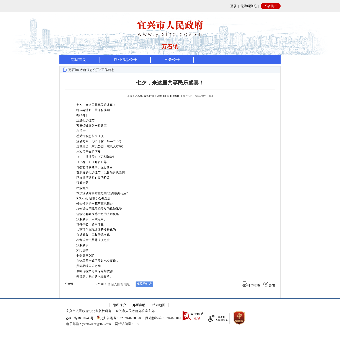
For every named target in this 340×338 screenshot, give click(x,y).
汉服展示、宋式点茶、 (88, 219)
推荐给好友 (144, 284)
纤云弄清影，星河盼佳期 (90, 110)
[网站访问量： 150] (127, 324)
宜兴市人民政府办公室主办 (135, 311)
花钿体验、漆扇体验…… (90, 224)
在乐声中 (79, 131)
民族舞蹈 (79, 188)
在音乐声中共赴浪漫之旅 (90, 240)
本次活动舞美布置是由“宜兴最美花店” (99, 193)
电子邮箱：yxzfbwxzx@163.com (88, 324)
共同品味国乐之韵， (87, 266)
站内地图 (158, 305)
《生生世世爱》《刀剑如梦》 (93, 156)
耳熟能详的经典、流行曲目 (91, 167)
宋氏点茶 (79, 250)
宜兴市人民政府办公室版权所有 (88, 311)
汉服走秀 (79, 182)
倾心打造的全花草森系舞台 (91, 203)
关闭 (269, 285)
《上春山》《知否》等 (88, 162)
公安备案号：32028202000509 (119, 318)
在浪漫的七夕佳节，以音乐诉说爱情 (97, 172)
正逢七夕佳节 (82, 120)
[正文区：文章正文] (170, 185)
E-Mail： (101, 284)
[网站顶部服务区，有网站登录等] (170, 6)
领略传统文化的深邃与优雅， (93, 271)
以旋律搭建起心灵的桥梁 (90, 177)
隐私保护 (119, 305)
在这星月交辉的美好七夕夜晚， (94, 260)
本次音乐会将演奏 (85, 151)
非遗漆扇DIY (82, 255)
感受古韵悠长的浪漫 (87, 136)
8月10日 (78, 115)
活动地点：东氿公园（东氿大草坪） (97, 146)
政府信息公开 (125, 59)
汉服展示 (79, 245)
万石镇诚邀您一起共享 (88, 125)
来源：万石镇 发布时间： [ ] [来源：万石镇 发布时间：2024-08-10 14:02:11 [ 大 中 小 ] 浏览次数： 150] (170, 95)
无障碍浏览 (248, 6)
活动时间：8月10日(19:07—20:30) (95, 141)
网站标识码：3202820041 (163, 318)
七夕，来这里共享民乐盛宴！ (170, 83)
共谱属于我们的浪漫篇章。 (91, 276)
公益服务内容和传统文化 (90, 234)
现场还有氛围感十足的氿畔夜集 (94, 214)
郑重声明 (138, 305)
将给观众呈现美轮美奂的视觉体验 (96, 208)
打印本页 (251, 285)
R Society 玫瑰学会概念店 (90, 198)
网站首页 (78, 59)
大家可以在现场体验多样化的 (93, 229)
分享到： (70, 284)
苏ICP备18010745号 (80, 318)
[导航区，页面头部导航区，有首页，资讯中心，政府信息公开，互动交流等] (170, 59)
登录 (233, 6)
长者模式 (270, 6)
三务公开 (172, 59)
